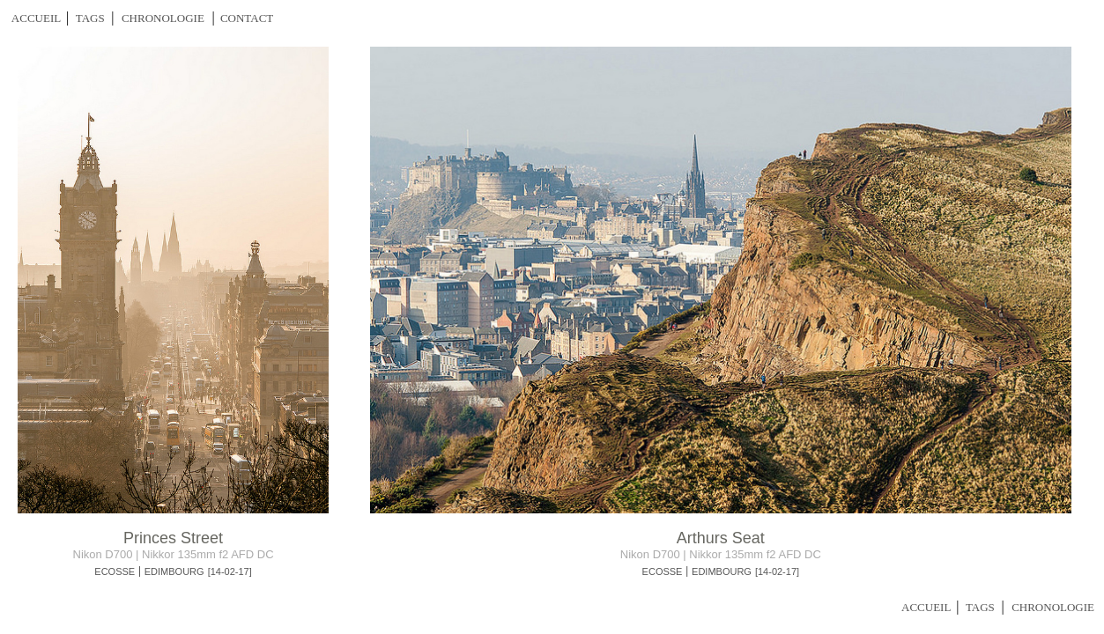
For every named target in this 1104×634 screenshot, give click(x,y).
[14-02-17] (230, 571)
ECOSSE (114, 571)
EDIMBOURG (174, 571)
